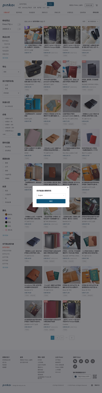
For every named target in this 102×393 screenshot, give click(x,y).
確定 (51, 201)
